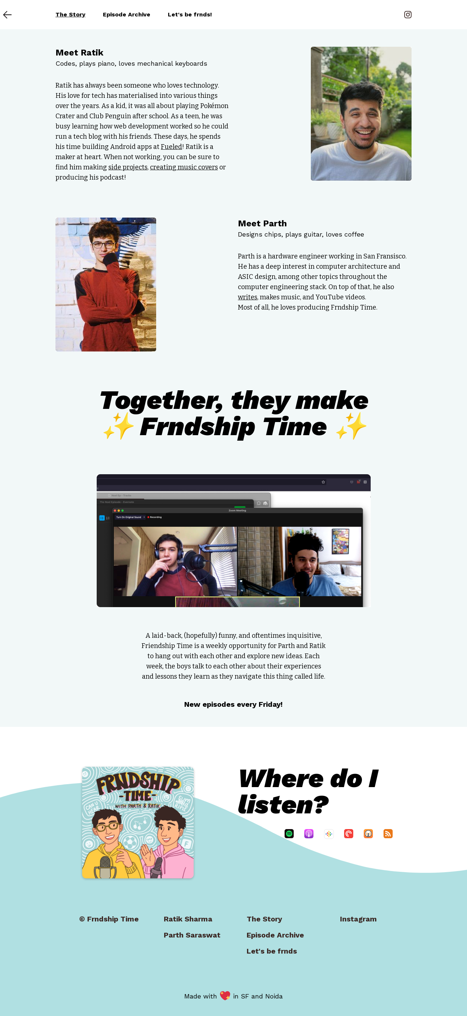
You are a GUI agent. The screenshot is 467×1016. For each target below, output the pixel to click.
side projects (127, 167)
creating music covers (184, 167)
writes (247, 297)
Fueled (171, 147)
